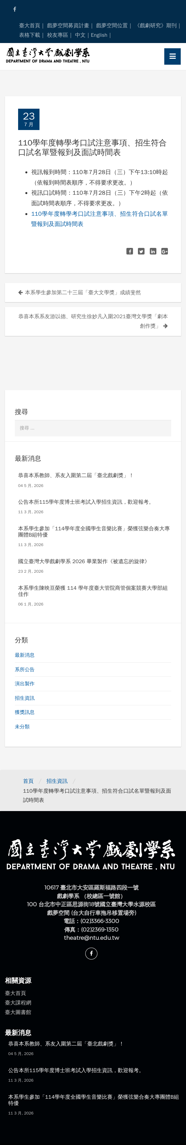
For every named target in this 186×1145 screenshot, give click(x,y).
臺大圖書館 (18, 1012)
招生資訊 (25, 698)
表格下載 (29, 35)
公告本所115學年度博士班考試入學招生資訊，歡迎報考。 (86, 502)
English (99, 35)
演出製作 (25, 684)
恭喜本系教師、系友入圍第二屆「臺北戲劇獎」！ (76, 475)
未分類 (22, 727)
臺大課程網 (18, 1003)
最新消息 (25, 655)
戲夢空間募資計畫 (68, 25)
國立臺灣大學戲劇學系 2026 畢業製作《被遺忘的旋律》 (84, 561)
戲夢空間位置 (112, 25)
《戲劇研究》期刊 (156, 25)
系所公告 (25, 669)
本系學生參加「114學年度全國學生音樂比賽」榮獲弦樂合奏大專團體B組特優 (94, 531)
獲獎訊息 (25, 712)
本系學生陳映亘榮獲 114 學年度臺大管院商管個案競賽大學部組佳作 (93, 591)
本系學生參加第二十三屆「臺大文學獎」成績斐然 (83, 292)
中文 (80, 35)
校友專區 (57, 35)
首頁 (28, 781)
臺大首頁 (29, 25)
